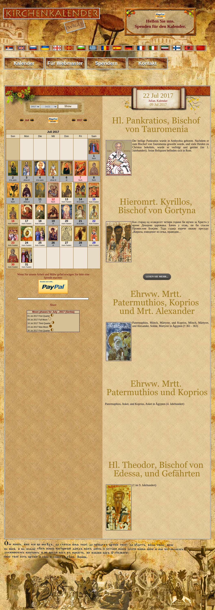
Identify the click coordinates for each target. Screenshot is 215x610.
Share (53, 304)
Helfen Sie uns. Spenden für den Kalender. (160, 21)
